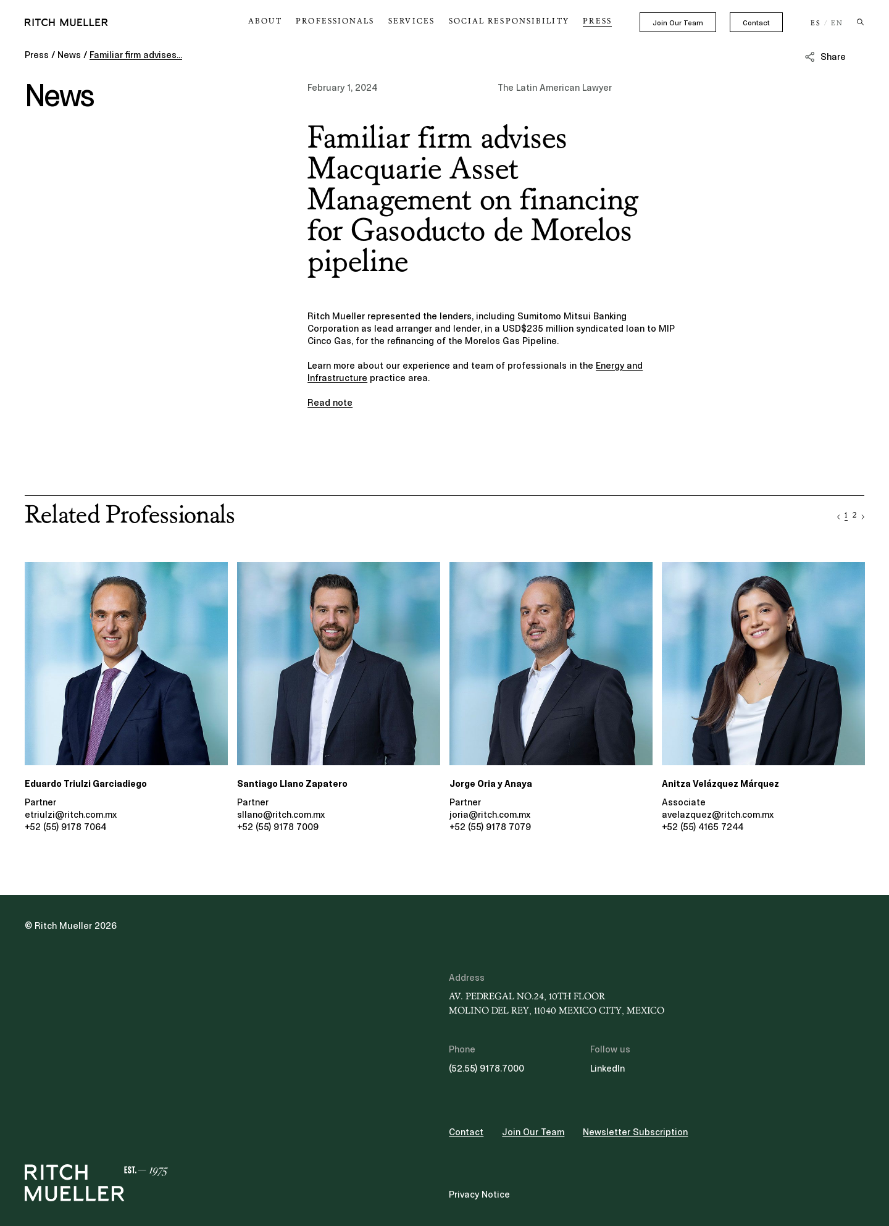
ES (816, 23)
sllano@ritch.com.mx (281, 814)
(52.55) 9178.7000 (486, 1068)
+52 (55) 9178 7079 (490, 827)
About (294, 21)
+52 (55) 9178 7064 (65, 827)
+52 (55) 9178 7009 (278, 827)
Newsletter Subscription (635, 1132)
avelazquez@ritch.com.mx (718, 814)
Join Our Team (678, 23)
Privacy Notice (479, 1194)
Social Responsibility (518, 21)
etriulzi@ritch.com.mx (71, 814)
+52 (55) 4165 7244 (702, 827)
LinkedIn (607, 1068)
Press (599, 21)
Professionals (358, 21)
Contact (756, 23)
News (69, 55)
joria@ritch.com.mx (489, 814)
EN (837, 23)
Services (428, 21)
